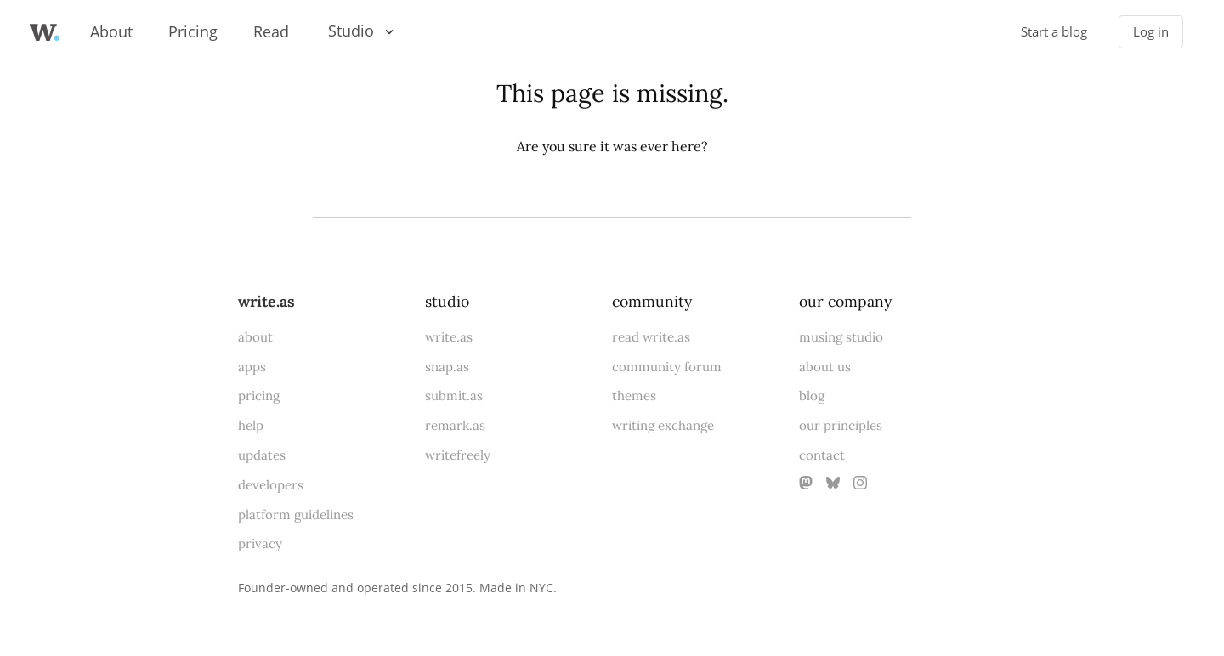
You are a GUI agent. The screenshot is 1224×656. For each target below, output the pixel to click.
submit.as (454, 395)
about (255, 337)
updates (262, 455)
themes (634, 395)
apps (252, 367)
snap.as (447, 367)
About (111, 31)
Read (271, 31)
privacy (260, 543)
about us (825, 367)
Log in (1151, 32)
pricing (259, 395)
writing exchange (663, 425)
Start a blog (1054, 32)
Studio (351, 30)
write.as (266, 301)
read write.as (651, 337)
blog (811, 395)
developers (270, 485)
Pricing (193, 31)
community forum (667, 367)
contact (822, 455)
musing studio (841, 337)
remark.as (455, 425)
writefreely (457, 455)
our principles (840, 425)
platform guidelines (296, 514)
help (251, 425)
